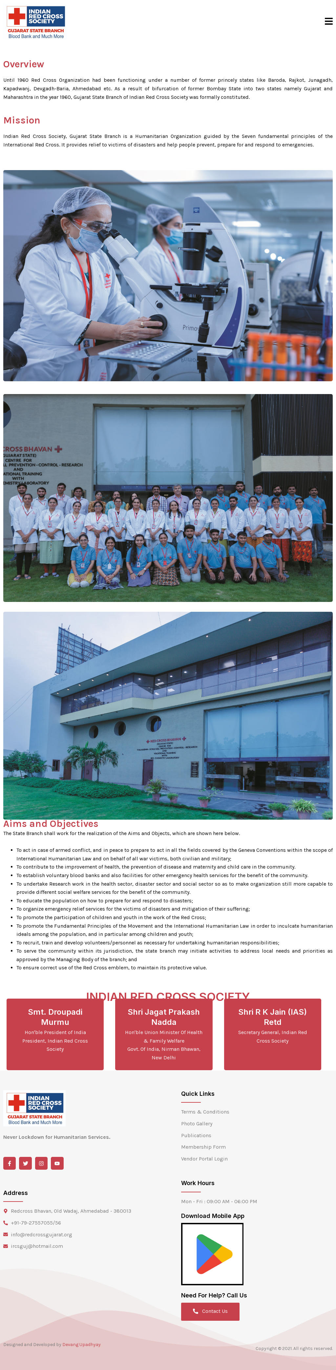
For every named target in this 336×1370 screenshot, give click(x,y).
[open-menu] (329, 22)
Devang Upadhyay (81, 1344)
